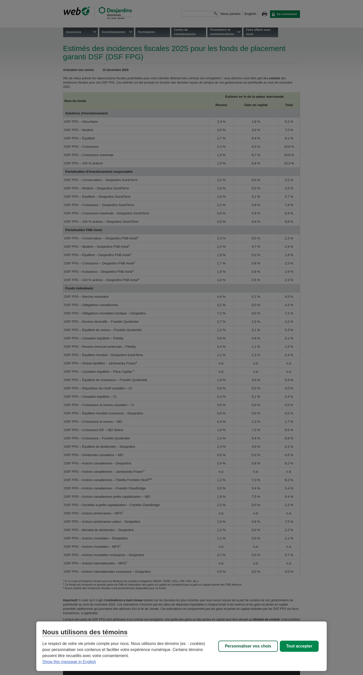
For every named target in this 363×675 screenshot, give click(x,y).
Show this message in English (69, 662)
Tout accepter (299, 646)
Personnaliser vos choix (248, 646)
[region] (181, 646)
